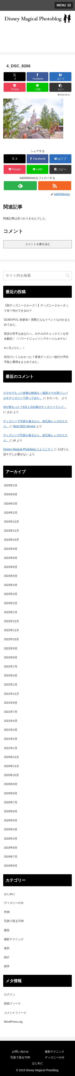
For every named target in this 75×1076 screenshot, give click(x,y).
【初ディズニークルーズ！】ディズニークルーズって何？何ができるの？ (36, 308)
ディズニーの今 (14, 902)
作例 (7, 911)
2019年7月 (10, 856)
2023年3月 (10, 594)
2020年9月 (10, 784)
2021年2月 (10, 738)
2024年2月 (10, 512)
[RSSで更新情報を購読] (54, 185)
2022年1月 (10, 684)
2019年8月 (10, 847)
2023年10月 (11, 539)
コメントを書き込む (37, 244)
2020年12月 (11, 757)
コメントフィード (15, 1012)
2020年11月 (11, 766)
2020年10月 (11, 775)
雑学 (7, 966)
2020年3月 (10, 838)
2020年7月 (10, 802)
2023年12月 (11, 521)
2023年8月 (10, 557)
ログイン (9, 994)
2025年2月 (10, 485)
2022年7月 (10, 666)
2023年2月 (10, 603)
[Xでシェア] (15, 76)
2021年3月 (10, 729)
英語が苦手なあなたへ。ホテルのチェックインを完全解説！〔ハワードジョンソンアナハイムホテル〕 (36, 336)
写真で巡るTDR (14, 921)
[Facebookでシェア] (38, 76)
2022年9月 (10, 648)
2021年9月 (10, 702)
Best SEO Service (24, 426)
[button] (60, 87)
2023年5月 (10, 575)
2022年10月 (11, 639)
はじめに (9, 893)
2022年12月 (11, 621)
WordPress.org (13, 1021)
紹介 (7, 957)
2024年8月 (10, 494)
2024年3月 (10, 503)
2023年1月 (10, 612)
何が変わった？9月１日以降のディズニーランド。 (34, 407)
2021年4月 (10, 720)
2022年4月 (10, 675)
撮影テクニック (14, 939)
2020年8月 (10, 793)
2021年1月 (10, 748)
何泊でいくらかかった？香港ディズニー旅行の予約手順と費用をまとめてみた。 (36, 359)
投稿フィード (12, 1003)
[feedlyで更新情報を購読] (20, 185)
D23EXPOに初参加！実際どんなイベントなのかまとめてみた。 (37, 322)
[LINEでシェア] (38, 87)
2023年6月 (10, 566)
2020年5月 (10, 820)
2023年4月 (10, 584)
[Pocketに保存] (15, 87)
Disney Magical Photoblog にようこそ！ (28, 449)
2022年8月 (10, 657)
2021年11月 (11, 693)
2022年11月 (11, 630)
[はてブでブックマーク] (60, 76)
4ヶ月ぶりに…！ (14, 347)
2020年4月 (10, 829)
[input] (37, 275)
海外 (7, 948)
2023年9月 (10, 548)
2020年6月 (10, 811)
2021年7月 (10, 711)
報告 (7, 930)
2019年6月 (10, 865)
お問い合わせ (20, 1051)
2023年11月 (11, 530)
